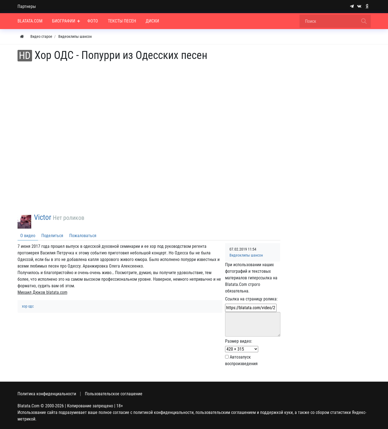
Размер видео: (238, 341)
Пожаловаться (82, 235)
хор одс (28, 306)
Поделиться (52, 235)
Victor (42, 217)
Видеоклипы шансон (246, 255)
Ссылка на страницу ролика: (251, 299)
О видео (27, 235)
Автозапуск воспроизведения (241, 360)
